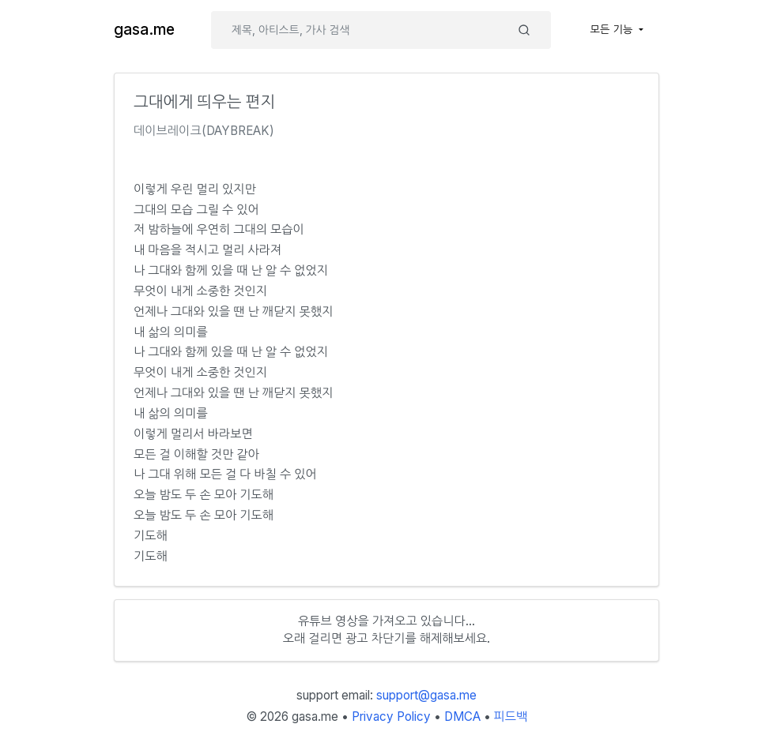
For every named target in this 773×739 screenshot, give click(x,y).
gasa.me (144, 30)
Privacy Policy (391, 716)
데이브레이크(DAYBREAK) (204, 130)
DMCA (462, 716)
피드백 (511, 716)
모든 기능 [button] (613, 29)
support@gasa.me (426, 695)
